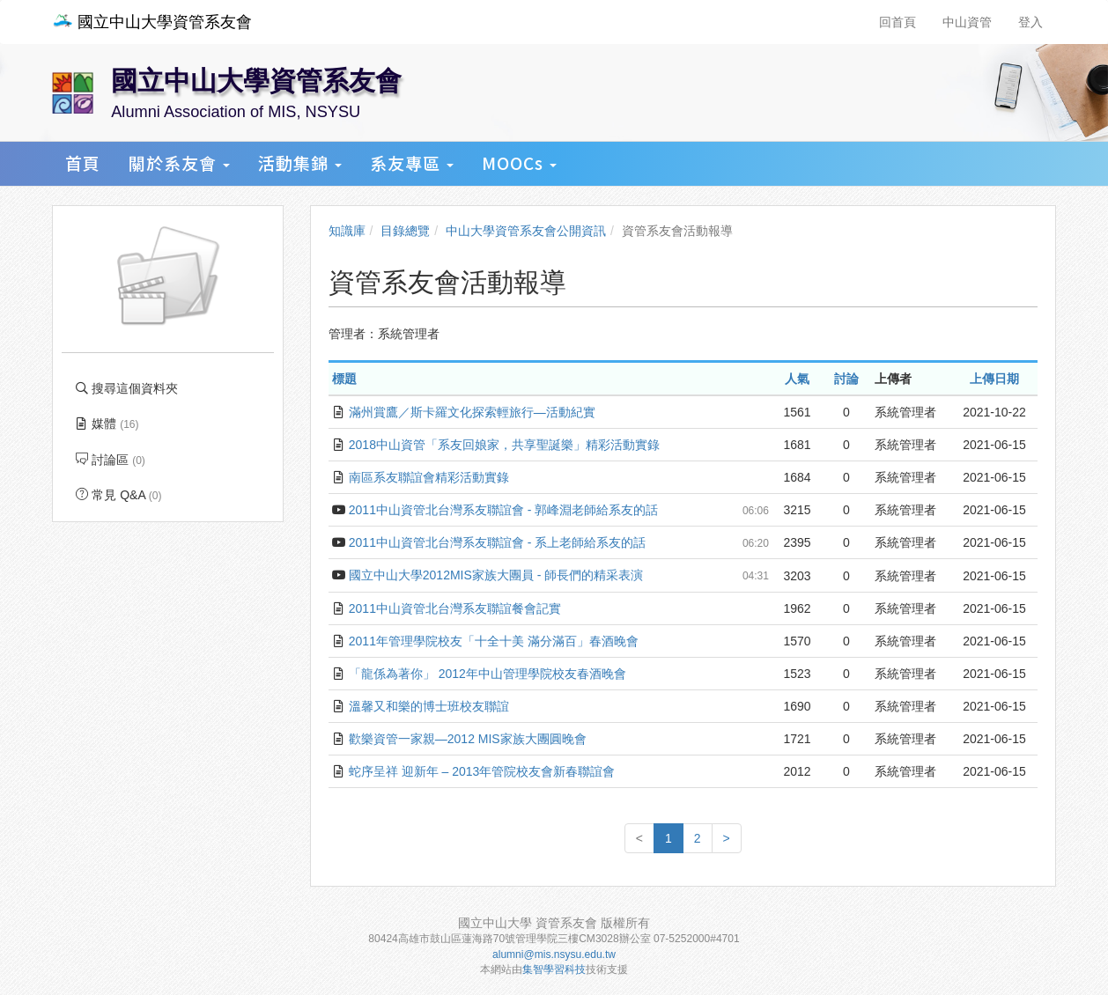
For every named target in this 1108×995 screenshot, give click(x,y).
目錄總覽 (405, 231)
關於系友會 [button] (179, 162)
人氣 (797, 379)
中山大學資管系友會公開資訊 (526, 231)
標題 (344, 379)
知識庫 (347, 231)
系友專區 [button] (412, 162)
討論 (846, 379)
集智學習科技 (554, 969)
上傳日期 (994, 379)
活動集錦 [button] (300, 162)
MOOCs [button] (519, 162)
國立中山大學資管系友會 (152, 22)
